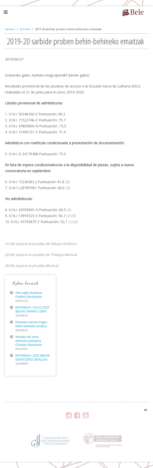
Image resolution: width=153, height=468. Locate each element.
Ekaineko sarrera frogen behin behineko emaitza (31, 324)
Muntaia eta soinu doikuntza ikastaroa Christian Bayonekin (28, 341)
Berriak (25, 29)
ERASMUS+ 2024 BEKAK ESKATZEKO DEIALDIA (32, 357)
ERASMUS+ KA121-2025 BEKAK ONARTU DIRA (32, 309)
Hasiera (10, 29)
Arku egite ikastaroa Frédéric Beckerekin (28, 295)
